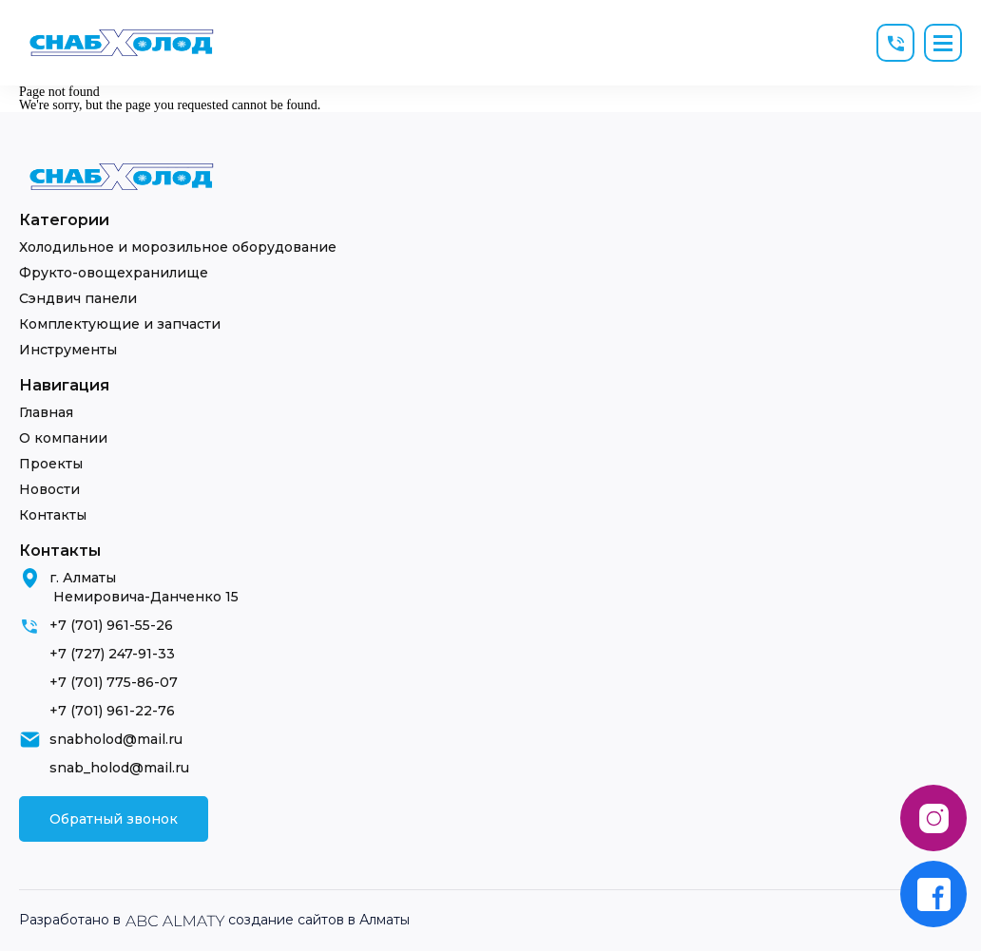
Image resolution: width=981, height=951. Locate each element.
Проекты (51, 463)
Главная (46, 412)
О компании (63, 438)
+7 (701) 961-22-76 (112, 710)
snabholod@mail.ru (116, 739)
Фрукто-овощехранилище (113, 272)
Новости (49, 489)
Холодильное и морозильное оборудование (178, 247)
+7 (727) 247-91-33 (112, 653)
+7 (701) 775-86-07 (113, 682)
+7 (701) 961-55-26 (111, 625)
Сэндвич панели (78, 298)
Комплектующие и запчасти (120, 324)
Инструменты (68, 349)
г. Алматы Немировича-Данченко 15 (144, 587)
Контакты (53, 514)
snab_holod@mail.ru (119, 767)
